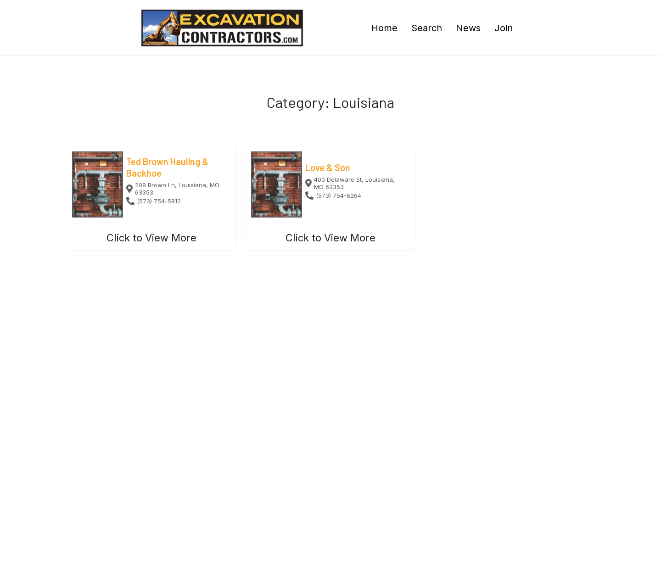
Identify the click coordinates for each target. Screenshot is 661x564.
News (468, 28)
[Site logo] (223, 27)
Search (426, 28)
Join (503, 28)
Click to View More (151, 238)
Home (384, 28)
